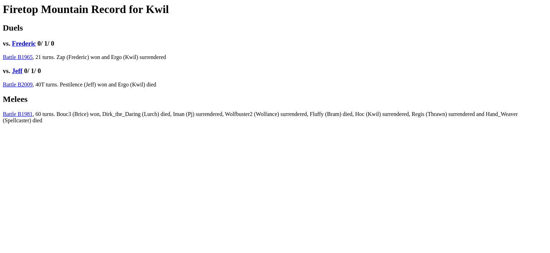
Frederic (24, 43)
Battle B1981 (18, 114)
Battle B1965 (18, 57)
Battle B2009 (18, 84)
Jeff (17, 70)
